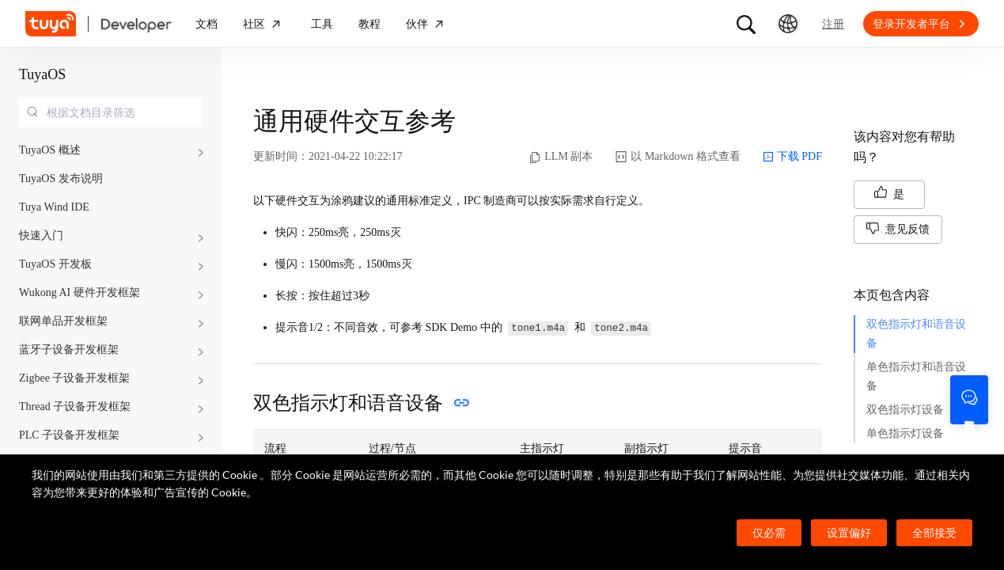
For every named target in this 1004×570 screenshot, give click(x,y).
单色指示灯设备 (905, 433)
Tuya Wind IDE (54, 207)
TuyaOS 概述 (50, 150)
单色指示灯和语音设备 (916, 376)
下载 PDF (792, 156)
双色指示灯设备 (905, 410)
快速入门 (41, 235)
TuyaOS (42, 74)
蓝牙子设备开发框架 (69, 349)
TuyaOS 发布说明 (61, 178)
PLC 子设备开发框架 (69, 435)
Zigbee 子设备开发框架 (74, 378)
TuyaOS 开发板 (55, 264)
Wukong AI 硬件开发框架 (79, 292)
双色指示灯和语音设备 (916, 333)
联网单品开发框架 (63, 321)
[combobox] (111, 112)
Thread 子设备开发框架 (75, 406)
